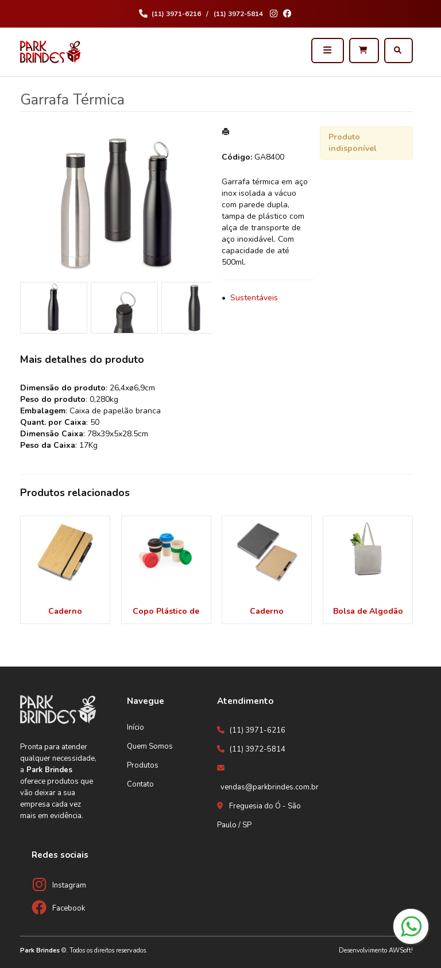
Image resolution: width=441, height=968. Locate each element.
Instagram (69, 885)
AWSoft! (401, 950)
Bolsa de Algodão (368, 611)
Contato (140, 784)
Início (135, 727)
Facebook (68, 908)
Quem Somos (150, 746)
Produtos (142, 765)
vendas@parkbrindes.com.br (269, 787)
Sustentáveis (254, 297)
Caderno (65, 611)
